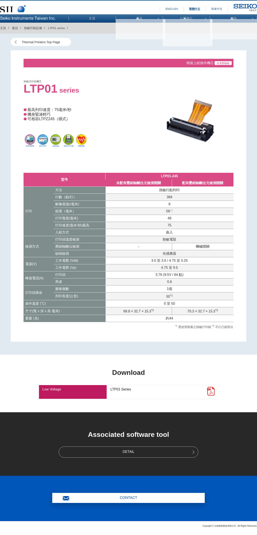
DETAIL (128, 452)
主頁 (3, 28)
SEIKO (239, 12)
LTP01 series (56, 28)
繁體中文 (188, 8)
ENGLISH (162, 8)
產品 (15, 28)
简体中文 (214, 8)
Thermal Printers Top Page (42, 42)
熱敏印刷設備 (33, 28)
